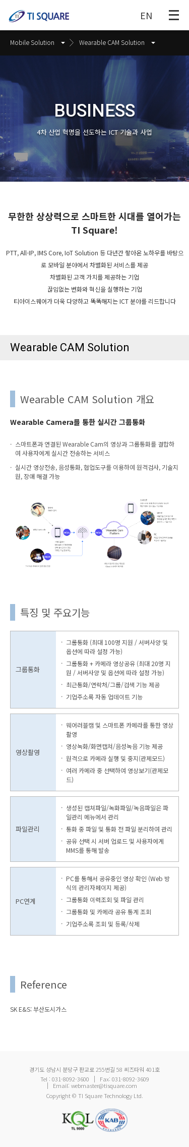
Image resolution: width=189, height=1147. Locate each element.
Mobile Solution (37, 42)
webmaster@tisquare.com (104, 1085)
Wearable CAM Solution (117, 42)
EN (146, 15)
